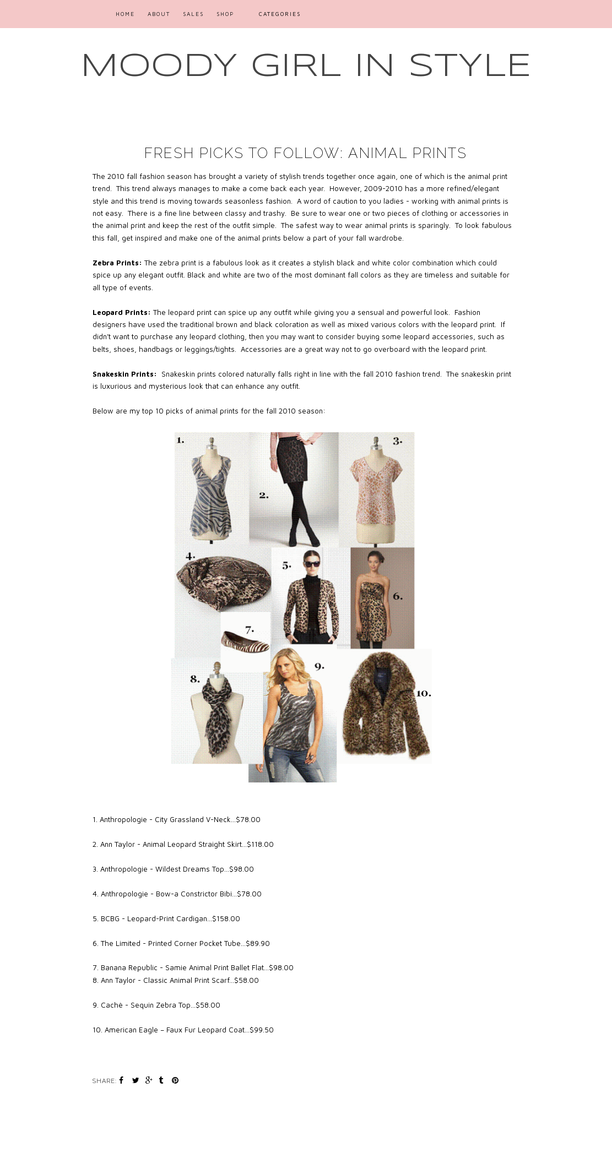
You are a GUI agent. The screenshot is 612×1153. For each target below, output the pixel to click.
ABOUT (159, 13)
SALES (193, 13)
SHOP (225, 13)
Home (125, 13)
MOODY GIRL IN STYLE (306, 67)
